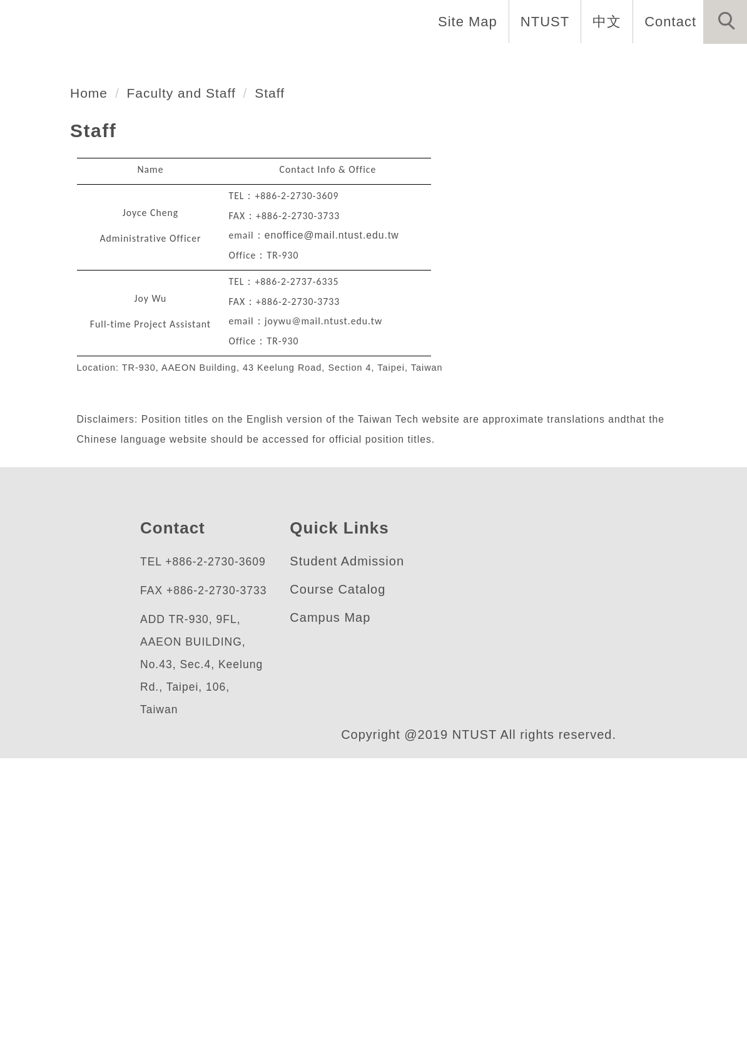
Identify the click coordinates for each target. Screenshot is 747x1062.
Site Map (465, 21)
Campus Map (330, 899)
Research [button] (468, 62)
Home (46, 62)
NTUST (542, 21)
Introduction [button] (135, 62)
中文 (603, 21)
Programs (379, 62)
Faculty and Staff (187, 373)
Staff (280, 373)
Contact (668, 21)
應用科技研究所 (125, 210)
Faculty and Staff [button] (262, 62)
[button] (725, 22)
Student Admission (351, 842)
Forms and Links (678, 62)
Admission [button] (561, 62)
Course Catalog (338, 871)
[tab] (379, 280)
